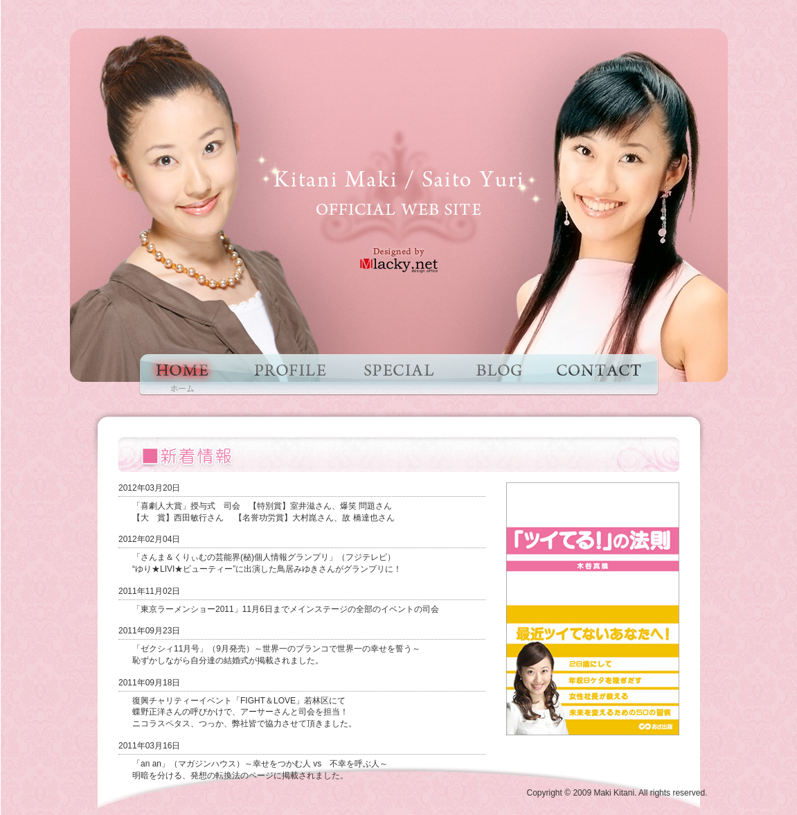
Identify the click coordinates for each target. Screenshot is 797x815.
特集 (400, 375)
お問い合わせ (599, 375)
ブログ (497, 375)
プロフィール (289, 375)
